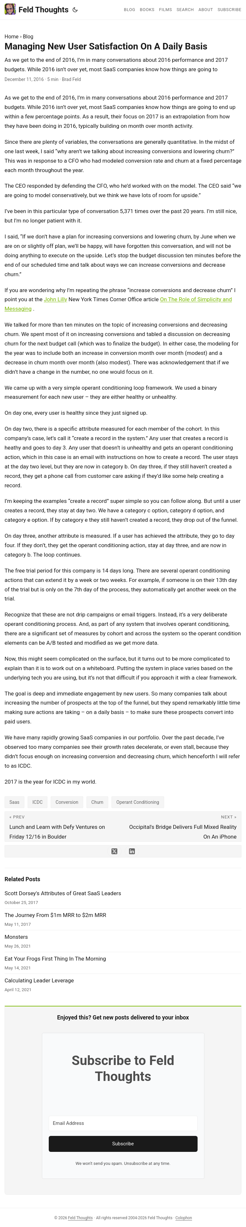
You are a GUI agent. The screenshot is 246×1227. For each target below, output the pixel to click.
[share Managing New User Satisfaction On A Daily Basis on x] (114, 851)
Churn (97, 802)
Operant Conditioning (137, 802)
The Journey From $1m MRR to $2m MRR (55, 915)
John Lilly (55, 299)
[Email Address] (123, 1123)
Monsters (16, 937)
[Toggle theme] (75, 10)
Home (12, 37)
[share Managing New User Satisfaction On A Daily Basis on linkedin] (132, 851)
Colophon (183, 1218)
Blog (28, 37)
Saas (14, 802)
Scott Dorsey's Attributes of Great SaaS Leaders (63, 893)
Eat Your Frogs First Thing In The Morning (55, 958)
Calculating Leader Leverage (39, 980)
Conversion (67, 802)
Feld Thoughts (37, 9)
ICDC (37, 802)
